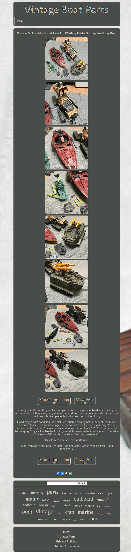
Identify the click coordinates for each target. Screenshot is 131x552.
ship (100, 512)
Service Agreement (66, 546)
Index (66, 531)
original (66, 519)
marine (85, 512)
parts (53, 492)
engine (89, 505)
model (102, 499)
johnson (67, 493)
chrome (66, 500)
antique (29, 505)
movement (42, 519)
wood (45, 500)
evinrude (56, 501)
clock (59, 513)
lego (99, 506)
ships (109, 513)
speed (110, 493)
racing (78, 493)
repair (44, 505)
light (23, 492)
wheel (82, 519)
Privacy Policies (66, 541)
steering (107, 506)
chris (93, 518)
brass (56, 519)
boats (101, 493)
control (65, 505)
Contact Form (67, 536)
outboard (83, 499)
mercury (37, 493)
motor (32, 499)
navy (75, 520)
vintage (44, 511)
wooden (90, 493)
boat (27, 511)
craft (69, 512)
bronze (78, 505)
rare (54, 506)
